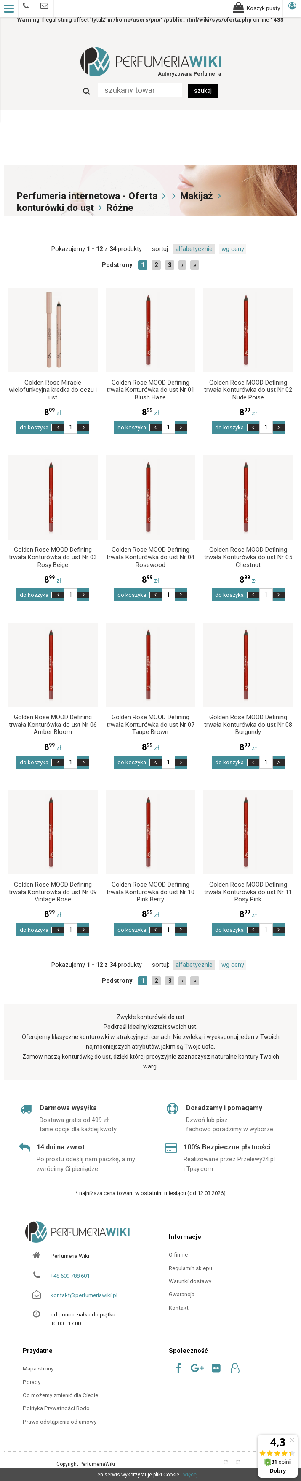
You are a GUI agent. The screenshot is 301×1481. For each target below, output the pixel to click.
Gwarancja (181, 1294)
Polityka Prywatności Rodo (56, 1408)
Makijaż (196, 196)
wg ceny (232, 249)
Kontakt (179, 1308)
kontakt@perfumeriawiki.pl (84, 1295)
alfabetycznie (194, 249)
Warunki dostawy (190, 1281)
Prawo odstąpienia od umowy (59, 1422)
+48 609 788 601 (70, 1276)
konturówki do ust (55, 207)
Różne (120, 207)
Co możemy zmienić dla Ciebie (60, 1395)
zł (52, 413)
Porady (31, 1382)
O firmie (178, 1255)
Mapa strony (38, 1368)
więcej (190, 1475)
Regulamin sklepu (190, 1268)
